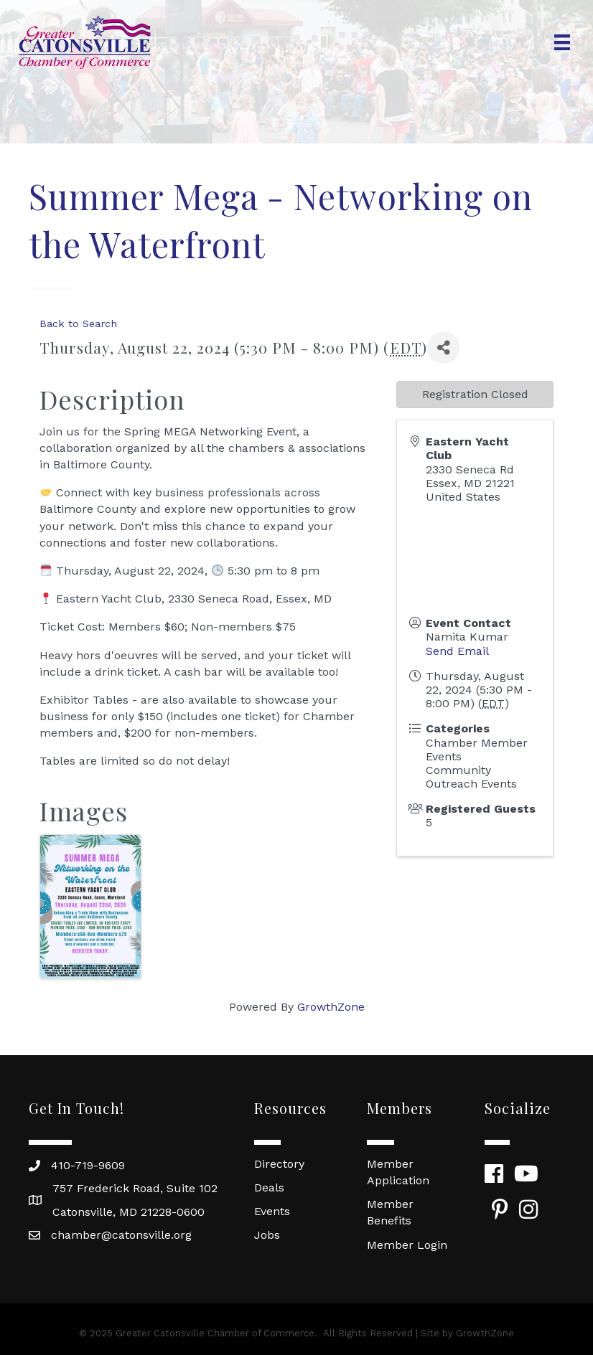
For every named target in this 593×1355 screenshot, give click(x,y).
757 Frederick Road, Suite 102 (135, 1188)
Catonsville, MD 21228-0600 (128, 1212)
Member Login (407, 1245)
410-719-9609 (88, 1165)
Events (272, 1211)
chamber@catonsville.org (121, 1235)
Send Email (457, 651)
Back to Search (78, 323)
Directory (279, 1164)
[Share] (443, 347)
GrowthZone (331, 1007)
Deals (269, 1187)
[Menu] (562, 42)
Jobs (267, 1235)
